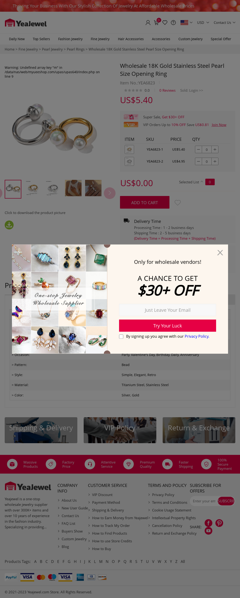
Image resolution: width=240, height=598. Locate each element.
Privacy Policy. (197, 336)
